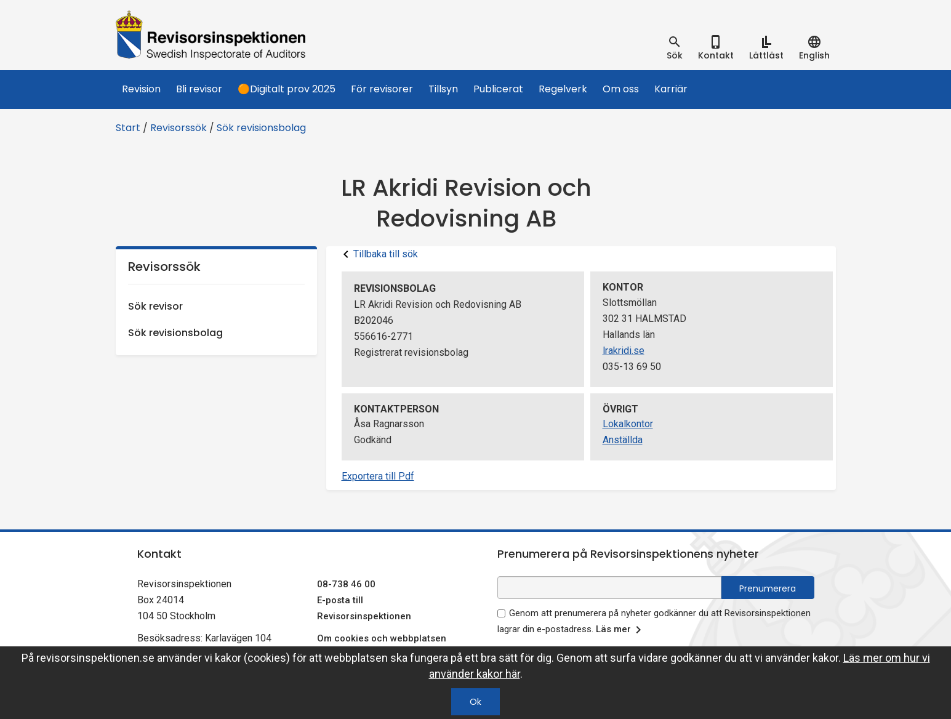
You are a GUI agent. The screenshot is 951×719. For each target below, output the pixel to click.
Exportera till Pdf (378, 476)
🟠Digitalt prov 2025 (286, 89)
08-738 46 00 (346, 584)
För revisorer (382, 89)
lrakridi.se (623, 350)
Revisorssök (178, 128)
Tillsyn (443, 89)
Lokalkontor (628, 424)
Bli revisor (199, 89)
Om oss (621, 89)
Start (128, 128)
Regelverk (563, 89)
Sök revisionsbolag (261, 128)
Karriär (671, 89)
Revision (141, 89)
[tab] (674, 48)
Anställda (623, 440)
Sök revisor (155, 306)
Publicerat (498, 89)
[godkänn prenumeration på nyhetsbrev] (501, 613)
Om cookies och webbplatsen (381, 638)
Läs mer (621, 629)
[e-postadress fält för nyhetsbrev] (609, 587)
